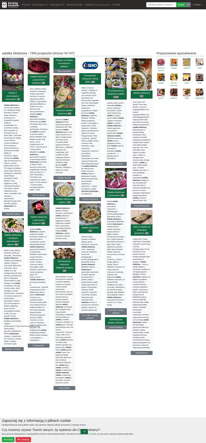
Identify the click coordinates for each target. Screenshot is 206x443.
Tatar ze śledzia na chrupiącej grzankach (141, 230)
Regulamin (98, 4)
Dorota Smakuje (115, 327)
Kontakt (116, 4)
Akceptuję (8, 439)
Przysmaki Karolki (141, 206)
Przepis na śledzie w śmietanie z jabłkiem (64, 63)
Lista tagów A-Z (57, 4)
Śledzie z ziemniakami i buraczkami (13, 96)
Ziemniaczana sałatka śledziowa (115, 321)
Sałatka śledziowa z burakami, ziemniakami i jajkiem (12, 240)
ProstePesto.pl (142, 353)
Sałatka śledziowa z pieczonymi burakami (38, 79)
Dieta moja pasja (64, 71)
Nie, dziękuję (23, 439)
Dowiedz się (94, 434)
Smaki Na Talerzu (13, 214)
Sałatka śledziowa (90, 229)
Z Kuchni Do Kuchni (90, 199)
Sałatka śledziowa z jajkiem (64, 200)
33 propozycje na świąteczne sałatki (115, 93)
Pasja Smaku (64, 388)
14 (84, 431)
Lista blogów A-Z (40, 4)
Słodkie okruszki (64, 178)
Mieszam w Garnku (13, 349)
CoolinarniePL (38, 345)
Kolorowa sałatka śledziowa (64, 112)
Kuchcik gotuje (39, 195)
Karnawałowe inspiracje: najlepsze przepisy (64, 266)
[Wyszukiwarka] (161, 4)
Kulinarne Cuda (64, 244)
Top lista (26, 4)
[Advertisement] (103, 29)
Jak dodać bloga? (74, 4)
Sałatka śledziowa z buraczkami (115, 194)
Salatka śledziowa (141, 94)
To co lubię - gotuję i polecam (116, 311)
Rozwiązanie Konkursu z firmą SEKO (90, 78)
